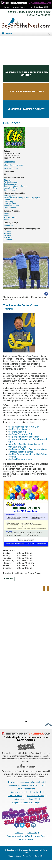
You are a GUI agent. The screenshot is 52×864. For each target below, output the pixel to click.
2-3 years (7, 231)
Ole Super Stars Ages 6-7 (20, 434)
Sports (6, 214)
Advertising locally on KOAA (18, 836)
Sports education (10, 184)
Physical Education (11, 182)
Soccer (6, 216)
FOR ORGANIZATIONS (39, 7)
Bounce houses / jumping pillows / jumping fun (22, 198)
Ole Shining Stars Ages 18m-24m (23, 427)
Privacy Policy (39, 836)
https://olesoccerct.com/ (13, 165)
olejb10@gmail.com (11, 168)
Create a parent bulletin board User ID (26, 792)
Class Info (8, 579)
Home (6, 7)
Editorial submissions (35, 796)
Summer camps (10, 208)
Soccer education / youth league (16, 186)
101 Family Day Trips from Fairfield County (26, 74)
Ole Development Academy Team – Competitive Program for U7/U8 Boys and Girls (27, 439)
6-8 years (7, 235)
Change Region (19, 7)
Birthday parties (10, 196)
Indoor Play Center (11, 188)
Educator (7, 180)
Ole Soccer (11, 123)
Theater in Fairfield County (26, 91)
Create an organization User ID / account (26, 785)
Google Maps (9, 162)
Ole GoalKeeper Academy (20, 459)
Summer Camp (9, 190)
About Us (19, 833)
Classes (7, 200)
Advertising (19, 799)
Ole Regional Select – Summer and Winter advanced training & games (27, 450)
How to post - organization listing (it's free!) (26, 782)
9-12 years (8, 237)
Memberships (9, 202)
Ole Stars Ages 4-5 (17, 432)
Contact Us (33, 799)
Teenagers (8, 239)
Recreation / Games (11, 206)
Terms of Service (26, 839)
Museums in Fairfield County (26, 109)
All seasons (8, 225)
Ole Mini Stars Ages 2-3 (19, 429)
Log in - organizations (26, 789)
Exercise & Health (10, 217)
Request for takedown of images (26, 802)
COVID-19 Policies (15, 796)
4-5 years (7, 233)
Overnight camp (10, 204)
